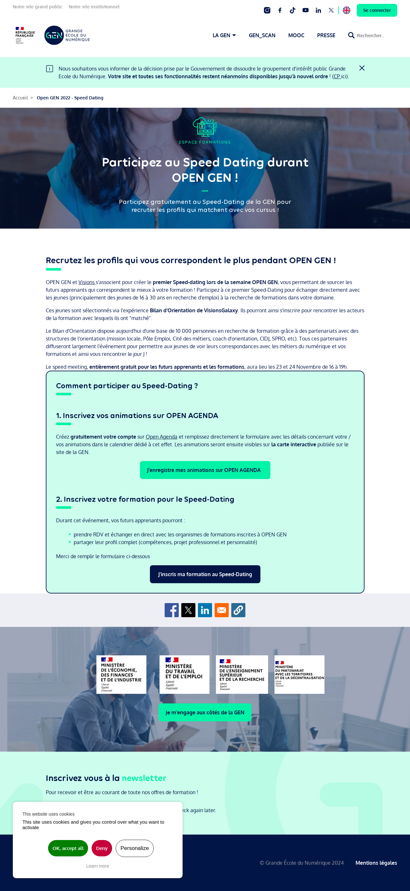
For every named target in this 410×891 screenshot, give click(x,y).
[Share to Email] (222, 610)
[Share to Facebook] (172, 610)
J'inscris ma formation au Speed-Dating (205, 574)
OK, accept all (68, 848)
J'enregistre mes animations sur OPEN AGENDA (205, 470)
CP (337, 76)
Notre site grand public (37, 6)
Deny (102, 848)
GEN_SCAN (262, 35)
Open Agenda (161, 436)
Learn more (97, 866)
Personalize (134, 848)
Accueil (20, 97)
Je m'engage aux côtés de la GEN (205, 712)
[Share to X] (188, 610)
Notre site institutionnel (94, 6)
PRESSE (326, 35)
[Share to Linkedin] (205, 610)
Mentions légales (376, 863)
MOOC (296, 35)
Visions (87, 282)
